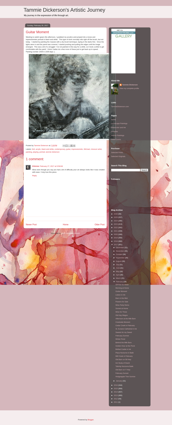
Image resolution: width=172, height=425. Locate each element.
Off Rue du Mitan (122, 285)
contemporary (60, 149)
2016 (116, 385)
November (120, 251)
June (118, 268)
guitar (68, 149)
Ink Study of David (122, 363)
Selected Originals (118, 156)
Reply (34, 176)
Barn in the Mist (121, 298)
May (118, 271)
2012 (116, 399)
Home (66, 224)
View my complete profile (129, 88)
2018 (116, 241)
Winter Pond (120, 339)
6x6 (33, 149)
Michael (87, 149)
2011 (116, 402)
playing (35, 152)
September (120, 258)
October (119, 254)
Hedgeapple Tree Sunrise (125, 377)
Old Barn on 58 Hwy (123, 359)
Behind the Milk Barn (123, 343)
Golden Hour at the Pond (125, 346)
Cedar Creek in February (125, 325)
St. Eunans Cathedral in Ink (126, 329)
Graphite (114, 132)
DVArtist (35, 166)
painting (29, 152)
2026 (116, 214)
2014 (116, 392)
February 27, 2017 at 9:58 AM (51, 166)
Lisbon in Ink (120, 295)
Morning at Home (122, 288)
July (118, 265)
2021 (116, 231)
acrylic (38, 149)
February (119, 282)
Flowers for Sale (121, 302)
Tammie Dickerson (130, 85)
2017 (116, 245)
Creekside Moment (122, 322)
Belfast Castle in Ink (123, 349)
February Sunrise (122, 336)
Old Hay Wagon (121, 315)
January (119, 381)
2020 (116, 234)
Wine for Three (121, 312)
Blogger (91, 420)
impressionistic (77, 149)
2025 (116, 217)
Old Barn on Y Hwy (122, 370)
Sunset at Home (121, 308)
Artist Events (116, 139)
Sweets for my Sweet (123, 332)
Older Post (100, 224)
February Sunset (121, 373)
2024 (116, 221)
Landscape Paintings (119, 123)
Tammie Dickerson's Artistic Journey (64, 10)
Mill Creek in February (123, 356)
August (119, 261)
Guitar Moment (121, 291)
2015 (116, 389)
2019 (116, 238)
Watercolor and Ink (118, 127)
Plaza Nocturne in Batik (124, 353)
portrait (42, 152)
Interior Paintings (117, 135)
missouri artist (96, 149)
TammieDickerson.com (120, 107)
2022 (116, 227)
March (118, 278)
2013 (116, 395)
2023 (116, 224)
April (118, 275)
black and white (48, 149)
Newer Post (31, 224)
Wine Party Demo (122, 305)
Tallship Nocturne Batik (124, 366)
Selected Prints (117, 152)
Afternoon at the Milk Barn (125, 319)
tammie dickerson (53, 152)
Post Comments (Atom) (70, 233)
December (120, 248)
